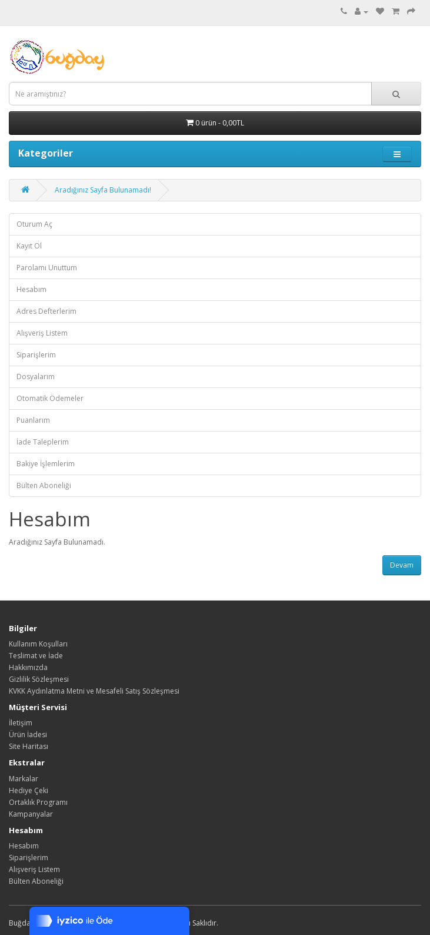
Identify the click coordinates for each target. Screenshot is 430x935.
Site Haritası (28, 746)
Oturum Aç (34, 224)
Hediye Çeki (28, 790)
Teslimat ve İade (36, 656)
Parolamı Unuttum (46, 268)
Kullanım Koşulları (38, 644)
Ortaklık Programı (38, 802)
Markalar (23, 779)
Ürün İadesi (28, 735)
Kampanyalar (31, 814)
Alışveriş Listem (42, 333)
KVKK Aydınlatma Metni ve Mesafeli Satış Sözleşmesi (94, 691)
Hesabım (31, 289)
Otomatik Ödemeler (50, 398)
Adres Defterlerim (46, 311)
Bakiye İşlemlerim (45, 464)
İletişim (20, 723)
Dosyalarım (35, 377)
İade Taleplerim (42, 442)
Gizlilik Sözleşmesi (39, 679)
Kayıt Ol (29, 246)
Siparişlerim (36, 355)
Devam (402, 565)
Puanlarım (33, 420)
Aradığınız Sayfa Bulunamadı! (103, 190)
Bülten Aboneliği (43, 485)
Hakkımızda (28, 667)
